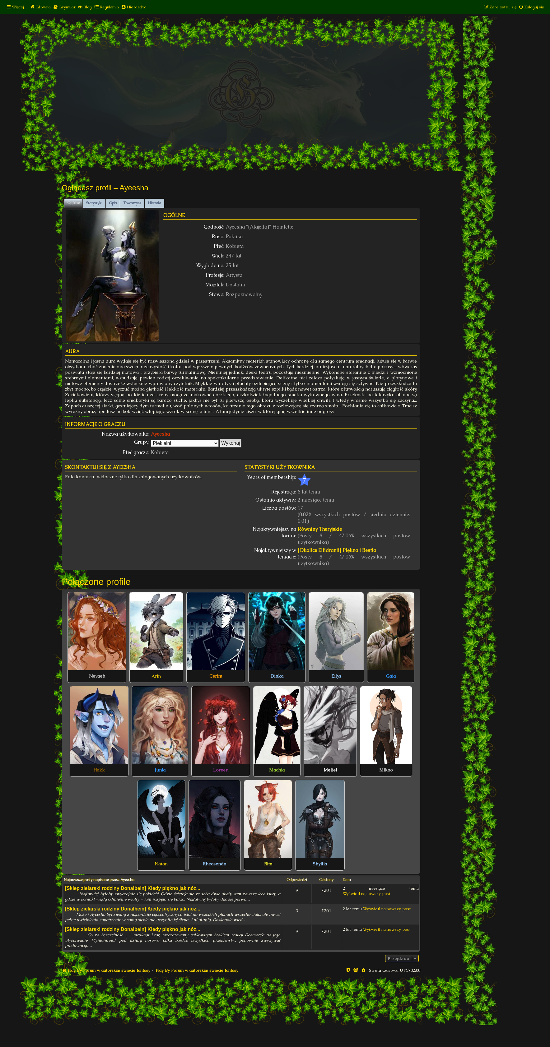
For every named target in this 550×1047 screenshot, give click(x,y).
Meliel (330, 770)
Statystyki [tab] (94, 203)
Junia (160, 770)
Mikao (386, 770)
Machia (277, 770)
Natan (161, 864)
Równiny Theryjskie (320, 529)
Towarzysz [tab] (132, 203)
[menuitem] (40, 7)
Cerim (215, 676)
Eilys (336, 676)
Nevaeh (97, 676)
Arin (156, 676)
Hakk (99, 770)
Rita (268, 864)
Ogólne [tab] (73, 202)
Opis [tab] (113, 203)
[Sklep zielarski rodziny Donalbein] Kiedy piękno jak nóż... (132, 888)
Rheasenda (214, 864)
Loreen (220, 770)
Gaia (391, 676)
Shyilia (320, 864)
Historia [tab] (154, 203)
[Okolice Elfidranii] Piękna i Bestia (337, 550)
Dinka (276, 676)
